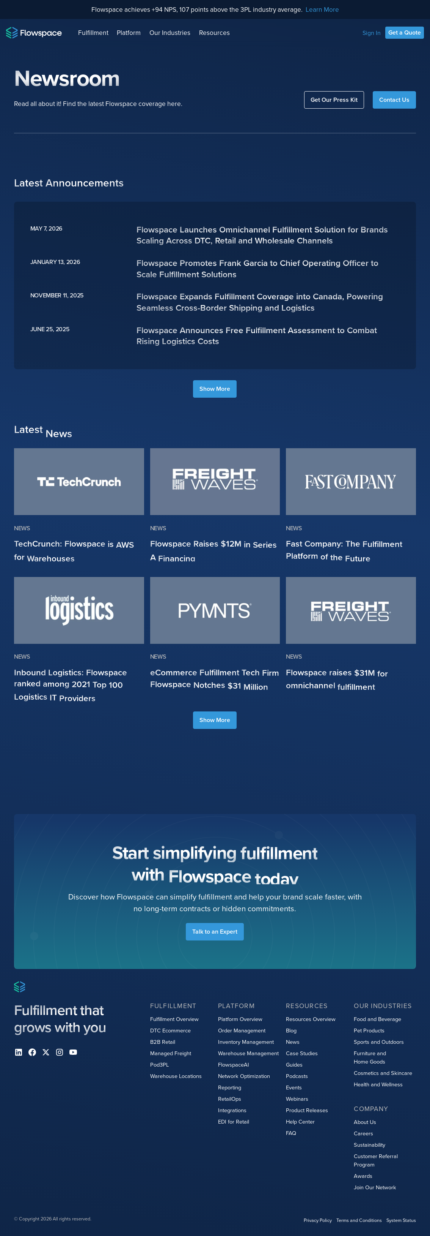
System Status (401, 1220)
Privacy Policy (318, 1220)
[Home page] (34, 33)
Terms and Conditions (359, 1220)
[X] (45, 1052)
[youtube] (73, 1052)
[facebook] (32, 1052)
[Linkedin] (18, 1052)
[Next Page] (215, 389)
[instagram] (59, 1052)
